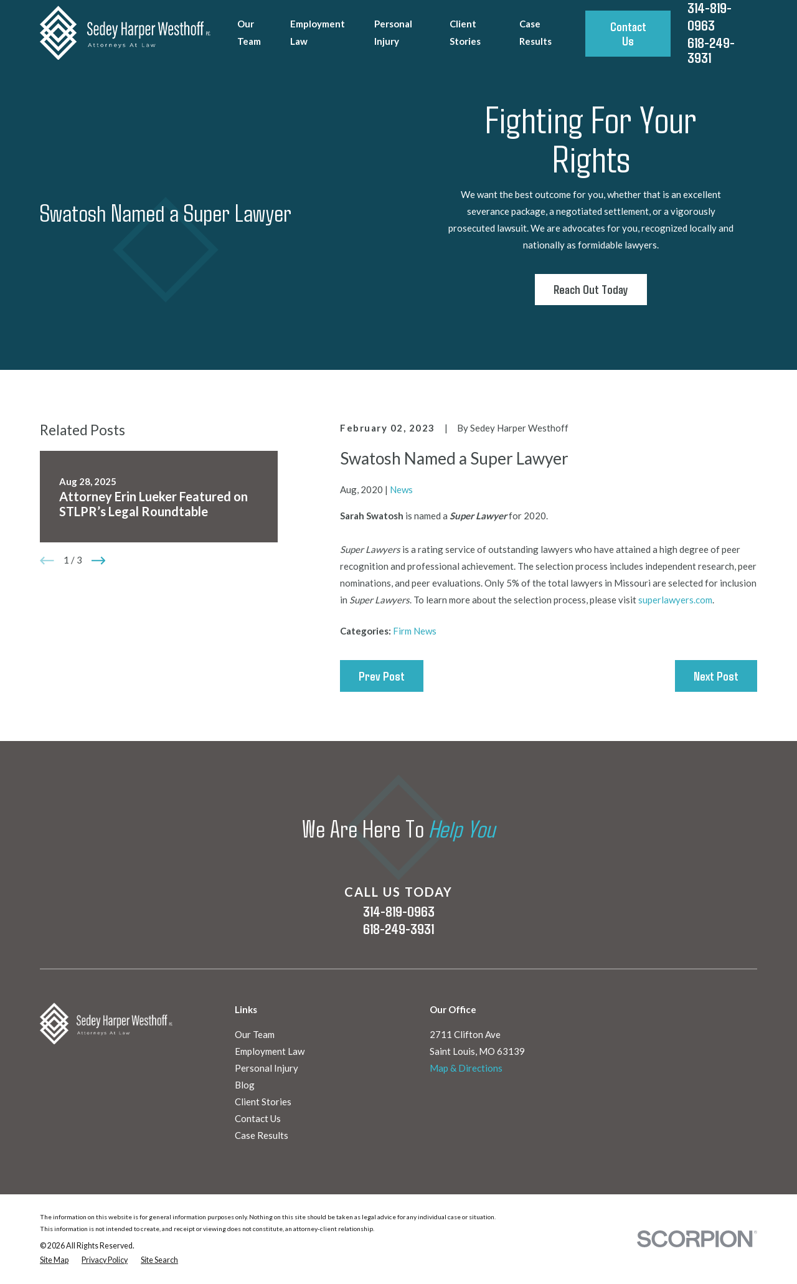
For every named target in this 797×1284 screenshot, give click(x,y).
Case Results (261, 1135)
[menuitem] (54, 1260)
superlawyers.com (675, 599)
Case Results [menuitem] (535, 32)
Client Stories (263, 1101)
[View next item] (99, 561)
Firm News (414, 630)
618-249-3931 (711, 50)
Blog (245, 1084)
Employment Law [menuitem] (317, 32)
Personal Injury (266, 1068)
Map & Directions (466, 1068)
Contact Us (628, 33)
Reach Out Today (591, 289)
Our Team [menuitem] (249, 32)
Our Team (255, 1034)
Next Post (716, 676)
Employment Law (269, 1051)
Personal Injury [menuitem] (393, 32)
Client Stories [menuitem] (465, 32)
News (401, 489)
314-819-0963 (399, 911)
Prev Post (382, 676)
